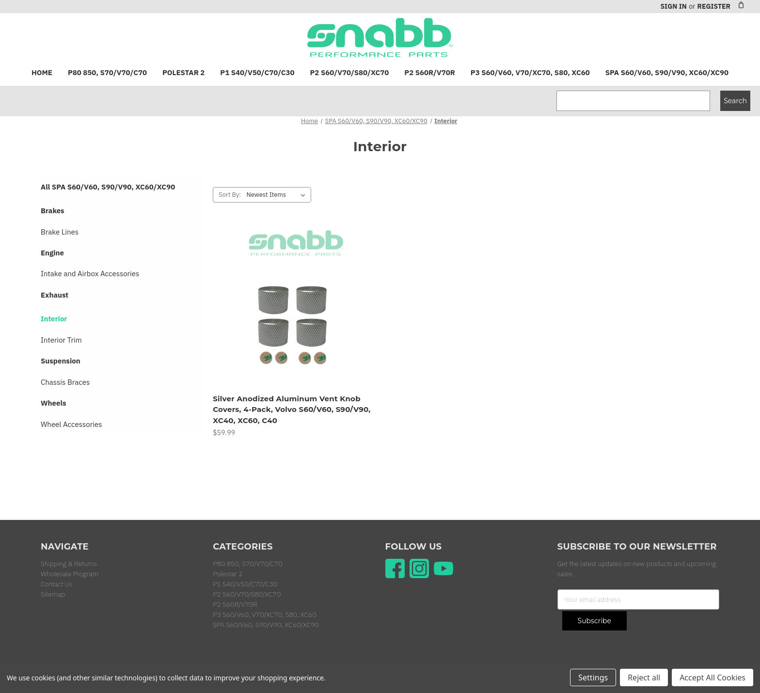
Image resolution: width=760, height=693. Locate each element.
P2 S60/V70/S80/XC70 (349, 72)
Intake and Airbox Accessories (90, 273)
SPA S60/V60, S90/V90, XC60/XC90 (666, 72)
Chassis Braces (65, 382)
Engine (52, 252)
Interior (54, 318)
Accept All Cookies (712, 677)
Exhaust (54, 294)
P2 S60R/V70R (429, 72)
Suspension (60, 360)
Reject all (644, 677)
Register (713, 6)
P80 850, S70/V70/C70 (107, 72)
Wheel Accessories (71, 424)
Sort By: (230, 194)
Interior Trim (61, 340)
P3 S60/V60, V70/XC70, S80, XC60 (530, 72)
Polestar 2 (183, 72)
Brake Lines (60, 231)
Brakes (52, 210)
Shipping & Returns (69, 563)
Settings (593, 677)
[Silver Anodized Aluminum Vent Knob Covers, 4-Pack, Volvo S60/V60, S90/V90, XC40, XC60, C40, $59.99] (293, 307)
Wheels (53, 403)
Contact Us (57, 584)
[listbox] (278, 195)
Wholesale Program (69, 573)
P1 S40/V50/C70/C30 (257, 72)
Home (42, 72)
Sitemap (53, 594)
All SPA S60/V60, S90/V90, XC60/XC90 (108, 186)
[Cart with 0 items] (741, 5)
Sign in (673, 6)
